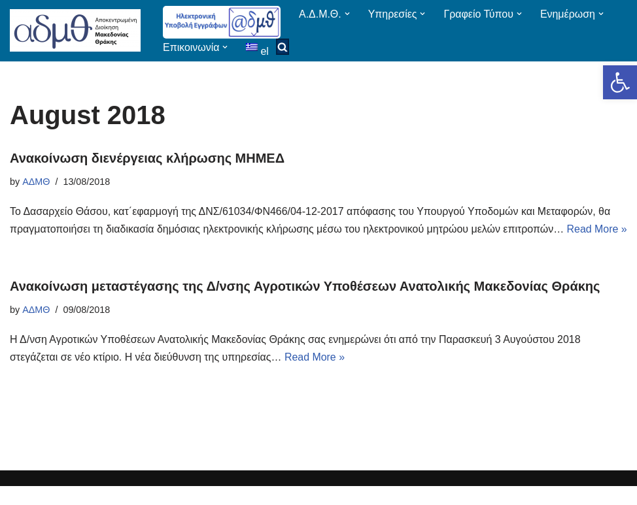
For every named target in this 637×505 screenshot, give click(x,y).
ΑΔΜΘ (36, 181)
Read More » (316, 375)
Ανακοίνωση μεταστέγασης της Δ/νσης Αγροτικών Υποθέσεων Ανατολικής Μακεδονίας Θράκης (305, 304)
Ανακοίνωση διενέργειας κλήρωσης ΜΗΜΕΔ (147, 158)
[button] (620, 82)
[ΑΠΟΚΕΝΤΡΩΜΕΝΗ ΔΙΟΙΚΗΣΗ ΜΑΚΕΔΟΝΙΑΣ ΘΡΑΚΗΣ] (75, 30)
